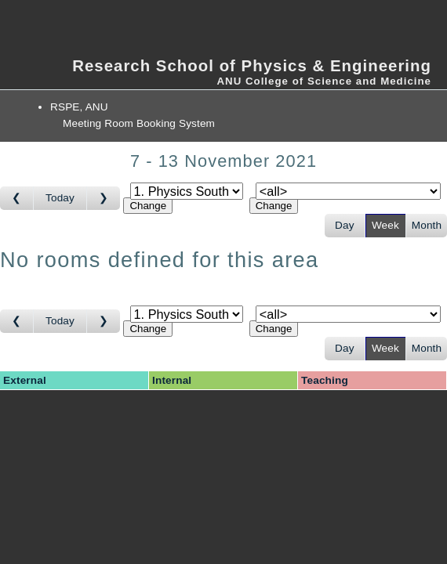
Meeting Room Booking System (139, 123)
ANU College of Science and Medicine (323, 81)
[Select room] (348, 191)
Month (427, 225)
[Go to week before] (17, 198)
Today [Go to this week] (59, 198)
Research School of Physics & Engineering (251, 65)
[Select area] (186, 191)
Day (344, 225)
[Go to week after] (103, 198)
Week (385, 225)
